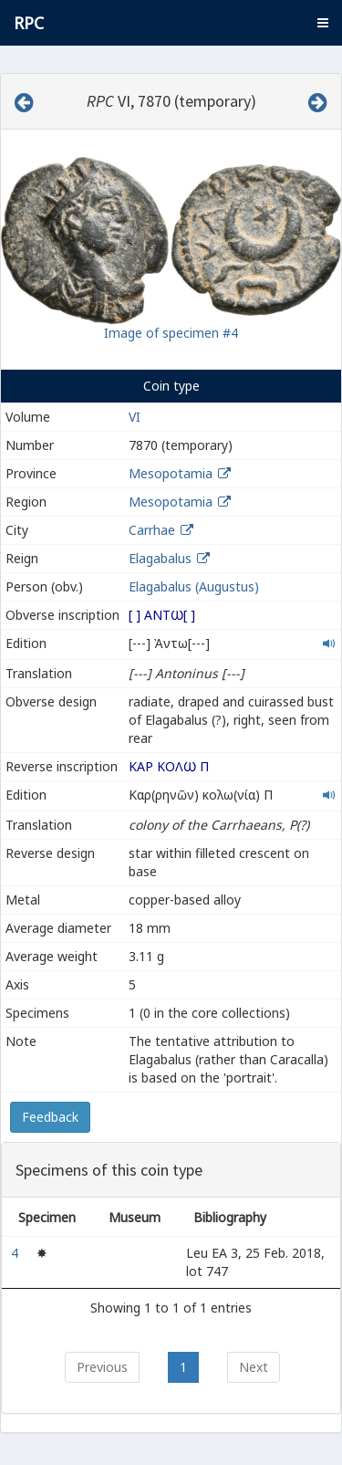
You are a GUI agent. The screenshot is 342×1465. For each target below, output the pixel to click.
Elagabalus (160, 558)
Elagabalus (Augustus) (194, 586)
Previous (102, 1367)
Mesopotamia (170, 473)
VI (134, 416)
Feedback (50, 1116)
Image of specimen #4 (171, 332)
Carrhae (152, 530)
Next (253, 1367)
